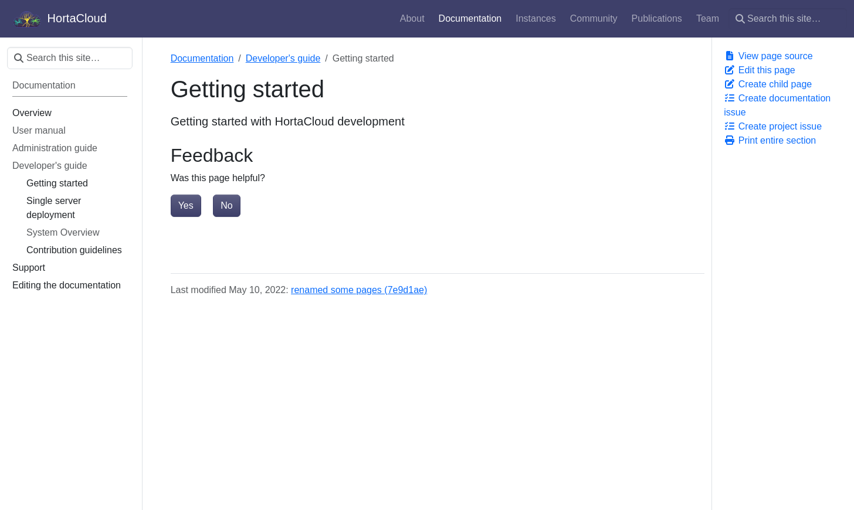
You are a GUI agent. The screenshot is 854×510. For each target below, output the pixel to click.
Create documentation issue (777, 105)
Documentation (202, 58)
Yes (186, 205)
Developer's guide (283, 58)
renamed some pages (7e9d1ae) (359, 290)
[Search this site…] (787, 18)
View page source (768, 56)
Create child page (768, 84)
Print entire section (770, 140)
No (226, 205)
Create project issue (773, 126)
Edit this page (759, 70)
